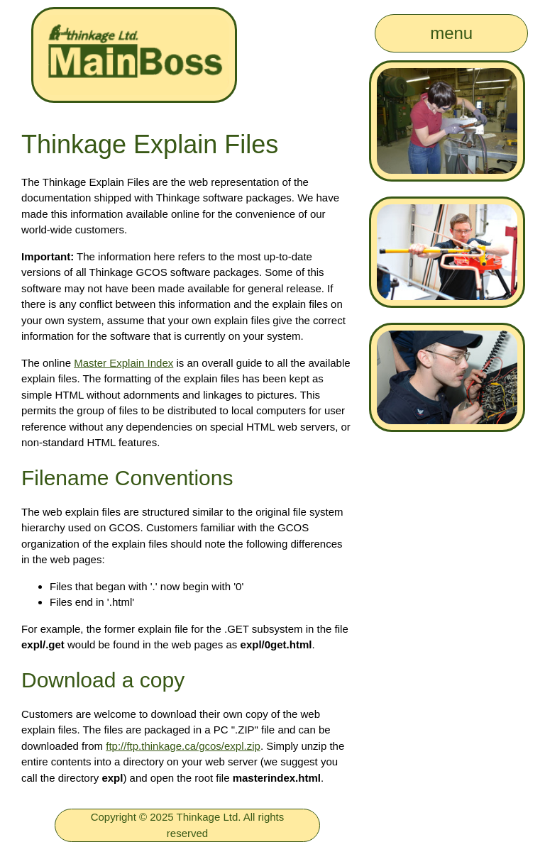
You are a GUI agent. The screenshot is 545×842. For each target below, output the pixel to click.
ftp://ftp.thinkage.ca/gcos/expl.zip (183, 746)
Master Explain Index (123, 363)
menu (451, 33)
